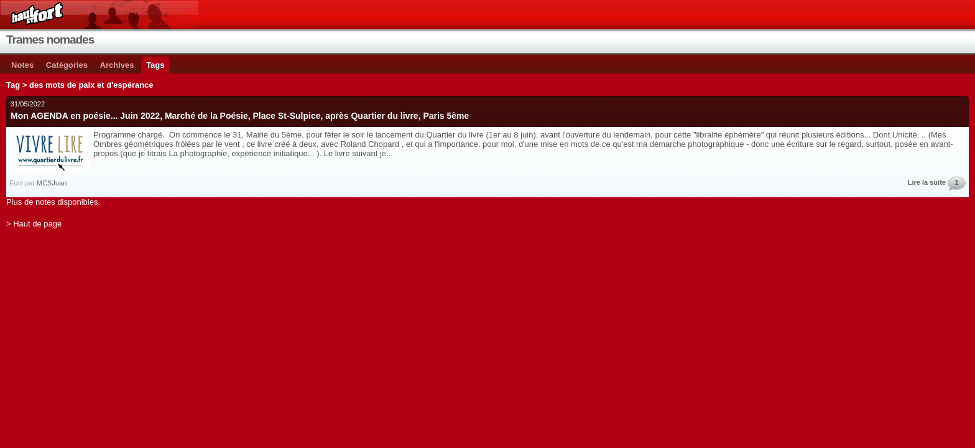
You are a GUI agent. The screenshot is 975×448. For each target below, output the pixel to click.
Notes (22, 65)
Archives (117, 65)
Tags (155, 65)
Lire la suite (927, 182)
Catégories (67, 65)
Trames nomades (50, 39)
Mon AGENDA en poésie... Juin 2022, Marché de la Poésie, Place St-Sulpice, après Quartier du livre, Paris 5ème (240, 116)
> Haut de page (34, 223)
